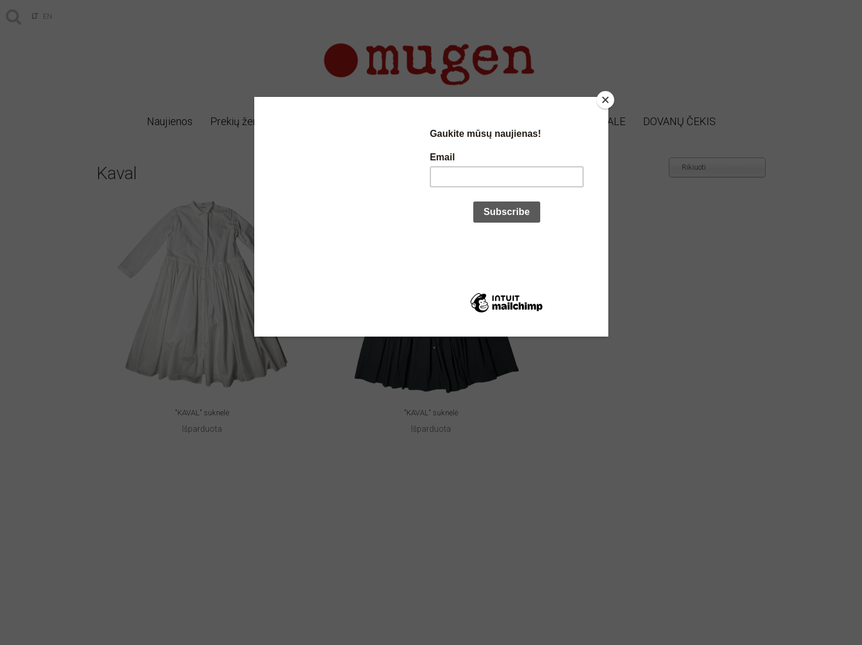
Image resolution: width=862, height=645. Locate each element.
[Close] (605, 100)
